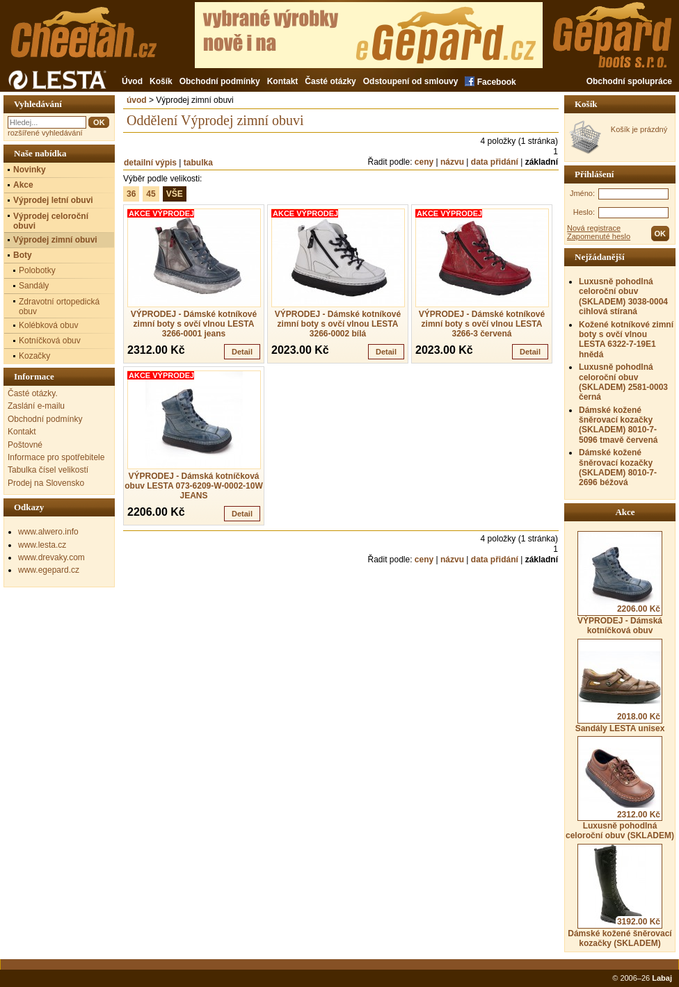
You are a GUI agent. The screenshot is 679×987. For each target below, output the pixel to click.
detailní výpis (150, 163)
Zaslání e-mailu (36, 406)
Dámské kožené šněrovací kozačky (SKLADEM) (619, 896)
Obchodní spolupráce (629, 81)
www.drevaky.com (51, 557)
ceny (424, 162)
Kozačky (34, 356)
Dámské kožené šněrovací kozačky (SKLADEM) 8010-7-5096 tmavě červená (618, 425)
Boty (22, 255)
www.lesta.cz (42, 545)
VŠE (174, 194)
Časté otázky (330, 81)
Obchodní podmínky (219, 81)
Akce (23, 185)
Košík (161, 81)
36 (131, 194)
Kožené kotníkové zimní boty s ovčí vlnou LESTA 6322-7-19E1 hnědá (626, 339)
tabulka (198, 163)
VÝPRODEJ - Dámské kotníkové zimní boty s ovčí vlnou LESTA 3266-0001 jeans (194, 323)
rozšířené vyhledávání (45, 133)
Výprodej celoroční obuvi (50, 221)
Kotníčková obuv (50, 340)
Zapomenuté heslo (598, 236)
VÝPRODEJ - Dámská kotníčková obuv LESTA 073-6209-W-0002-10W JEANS (194, 485)
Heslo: (584, 212)
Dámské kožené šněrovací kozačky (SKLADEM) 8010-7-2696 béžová (618, 467)
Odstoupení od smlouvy (410, 81)
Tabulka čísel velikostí (48, 470)
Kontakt (282, 81)
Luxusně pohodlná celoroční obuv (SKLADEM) (620, 788)
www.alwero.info (48, 532)
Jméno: (582, 193)
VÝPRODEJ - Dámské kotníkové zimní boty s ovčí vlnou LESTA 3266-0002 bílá (338, 323)
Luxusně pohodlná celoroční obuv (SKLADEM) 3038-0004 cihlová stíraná (623, 296)
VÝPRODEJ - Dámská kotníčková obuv (619, 583)
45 (150, 194)
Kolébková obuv (48, 325)
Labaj (662, 978)
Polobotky (37, 270)
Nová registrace (594, 228)
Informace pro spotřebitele (56, 457)
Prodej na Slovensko (46, 483)
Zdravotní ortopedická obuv (59, 306)
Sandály (34, 286)
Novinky (29, 169)
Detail (242, 352)
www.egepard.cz (48, 570)
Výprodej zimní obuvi (55, 240)
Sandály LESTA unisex (620, 686)
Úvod (132, 81)
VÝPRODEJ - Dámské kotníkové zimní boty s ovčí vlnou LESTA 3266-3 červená (482, 323)
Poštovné (25, 445)
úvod (137, 100)
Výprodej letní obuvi (53, 200)
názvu (452, 162)
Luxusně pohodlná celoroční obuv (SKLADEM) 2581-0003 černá (623, 382)
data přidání (494, 162)
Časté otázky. (33, 393)
